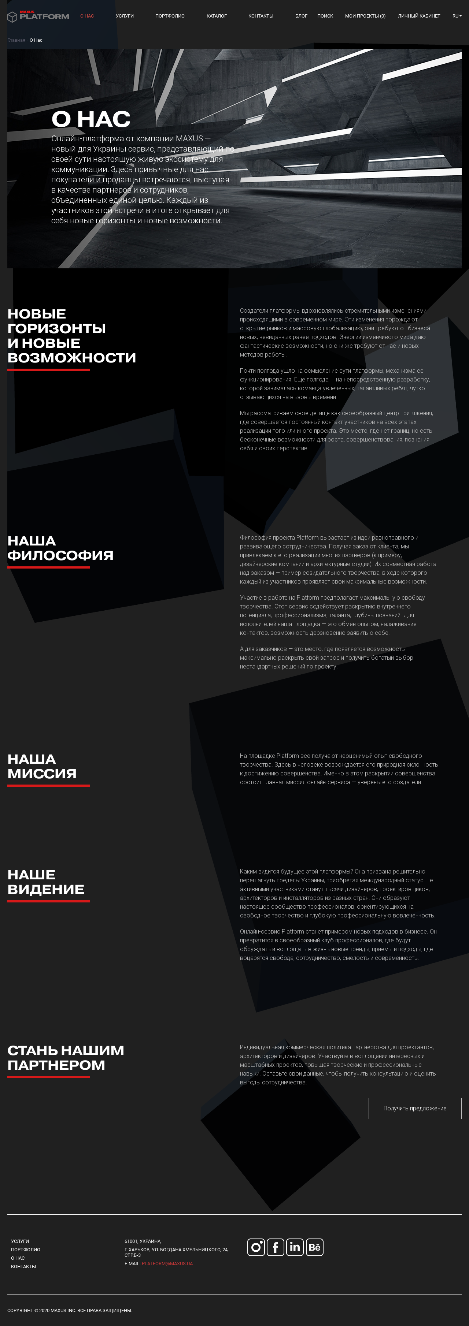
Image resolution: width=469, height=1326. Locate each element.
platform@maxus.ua (167, 1263)
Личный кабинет (419, 16)
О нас (18, 1258)
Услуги (20, 1241)
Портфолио (25, 1249)
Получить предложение (415, 1108)
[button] (457, 16)
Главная (16, 40)
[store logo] (38, 16)
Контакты (23, 1266)
